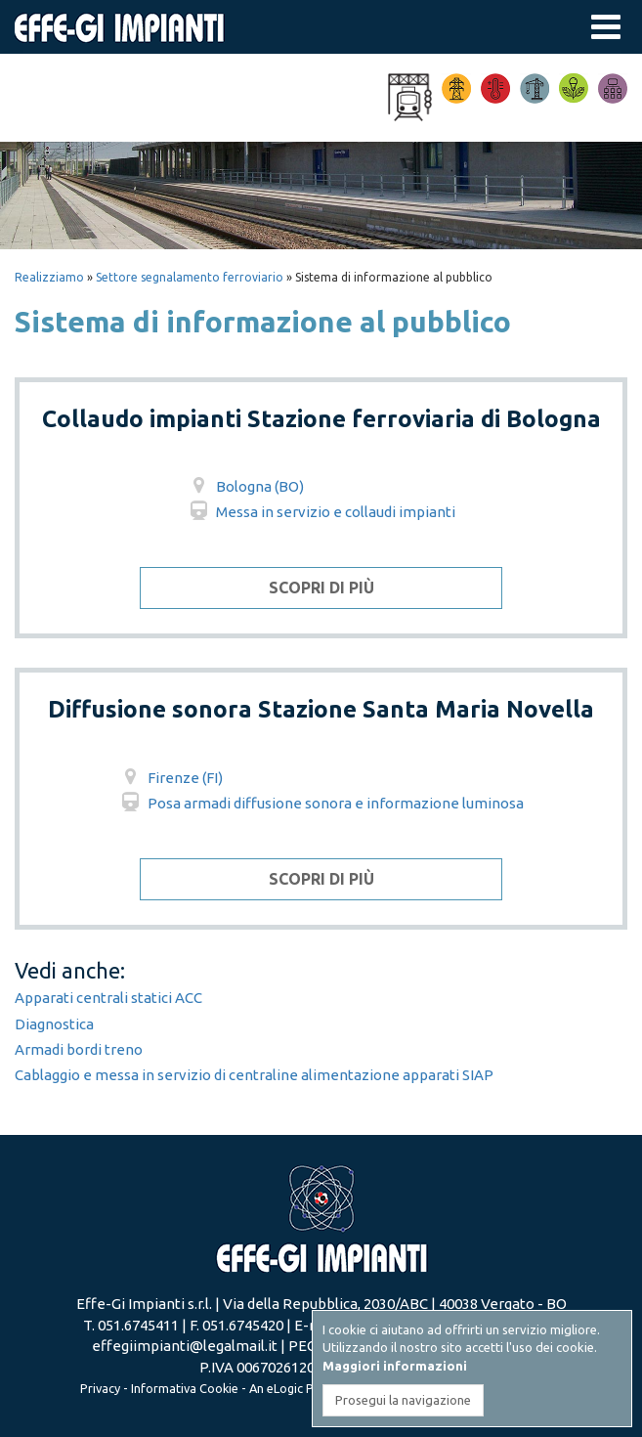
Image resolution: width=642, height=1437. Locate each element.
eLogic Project (307, 1388)
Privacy (100, 1388)
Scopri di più (321, 587)
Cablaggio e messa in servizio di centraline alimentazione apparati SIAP (254, 1075)
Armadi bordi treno (79, 1049)
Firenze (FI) (170, 777)
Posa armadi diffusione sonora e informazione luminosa (321, 803)
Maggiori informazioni (394, 1365)
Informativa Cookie (184, 1388)
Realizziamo (49, 277)
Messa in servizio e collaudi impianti (321, 511)
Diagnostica (54, 1024)
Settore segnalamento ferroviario (189, 277)
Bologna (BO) (245, 486)
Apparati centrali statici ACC (108, 997)
